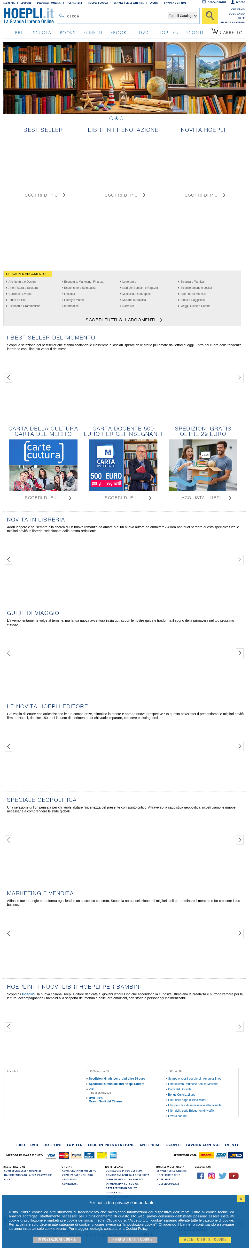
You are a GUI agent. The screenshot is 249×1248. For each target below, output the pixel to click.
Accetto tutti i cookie (205, 1239)
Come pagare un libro (77, 1175)
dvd (144, 32)
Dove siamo (237, 13)
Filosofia (69, 294)
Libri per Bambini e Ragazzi (140, 287)
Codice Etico (115, 1192)
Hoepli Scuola (98, 2)
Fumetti (93, 32)
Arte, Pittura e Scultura (23, 287)
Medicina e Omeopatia (136, 294)
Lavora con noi (177, 1116)
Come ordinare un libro (79, 1170)
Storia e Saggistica (192, 300)
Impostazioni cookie (57, 1239)
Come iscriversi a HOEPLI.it (22, 1170)
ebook (118, 32)
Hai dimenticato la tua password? (28, 1175)
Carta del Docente (180, 1089)
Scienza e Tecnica (192, 281)
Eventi (154, 2)
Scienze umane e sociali (196, 287)
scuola (42, 32)
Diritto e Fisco (17, 300)
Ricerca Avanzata (233, 22)
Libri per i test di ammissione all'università (195, 1105)
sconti (194, 32)
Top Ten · (76, 1144)
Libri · (22, 1144)
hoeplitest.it (166, 1179)
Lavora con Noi (175, 2)
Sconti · (174, 1144)
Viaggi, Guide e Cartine (195, 306)
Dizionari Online (49, 2)
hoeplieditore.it (168, 1175)
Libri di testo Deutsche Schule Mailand (193, 1084)
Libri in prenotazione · (112, 1144)
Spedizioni (69, 1179)
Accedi (240, 2)
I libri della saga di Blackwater (187, 1100)
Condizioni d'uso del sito (124, 1170)
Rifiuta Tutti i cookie (132, 1239)
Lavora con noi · (204, 1144)
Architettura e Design (22, 281)
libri (16, 32)
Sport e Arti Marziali (193, 294)
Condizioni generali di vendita (127, 1175)
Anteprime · (152, 1144)
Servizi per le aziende (129, 2)
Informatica (71, 306)
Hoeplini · (53, 1144)
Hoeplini (28, 994)
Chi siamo (238, 9)
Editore (26, 2)
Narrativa (128, 306)
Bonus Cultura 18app (181, 1094)
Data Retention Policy (121, 1188)
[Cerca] (210, 16)
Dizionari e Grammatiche (24, 306)
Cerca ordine (217, 2)
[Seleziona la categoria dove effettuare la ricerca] (182, 15)
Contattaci (70, 1183)
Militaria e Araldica (134, 300)
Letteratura (129, 281)
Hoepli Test (74, 2)
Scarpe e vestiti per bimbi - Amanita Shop (194, 1078)
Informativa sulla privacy (125, 1179)
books (68, 32)
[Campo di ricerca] (117, 16)
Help (241, 18)
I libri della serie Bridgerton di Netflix (191, 1110)
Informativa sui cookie (122, 1183)
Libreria (9, 2)
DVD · (35, 1144)
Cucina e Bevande (20, 294)
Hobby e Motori (74, 300)
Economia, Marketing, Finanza (83, 281)
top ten (169, 32)
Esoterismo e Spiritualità (79, 287)
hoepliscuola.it (168, 1183)
